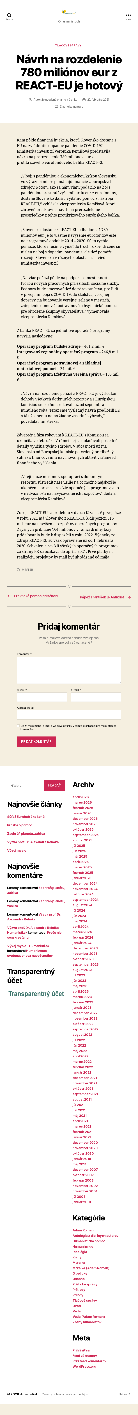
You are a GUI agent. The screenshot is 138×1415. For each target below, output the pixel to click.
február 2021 (83, 1142)
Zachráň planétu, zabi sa (26, 844)
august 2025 (82, 851)
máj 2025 (80, 867)
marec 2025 (82, 878)
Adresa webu (25, 718)
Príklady (79, 1300)
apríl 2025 (81, 872)
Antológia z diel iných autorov (96, 1246)
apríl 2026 (81, 808)
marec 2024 (82, 943)
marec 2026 (82, 813)
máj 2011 (79, 1175)
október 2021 (83, 1099)
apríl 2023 (81, 1002)
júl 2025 (79, 856)
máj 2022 (80, 1061)
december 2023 (85, 959)
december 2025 (85, 829)
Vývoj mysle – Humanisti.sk (28, 956)
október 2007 (83, 1186)
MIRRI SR (27, 575)
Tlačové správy (69, 51)
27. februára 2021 (98, 105)
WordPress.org (84, 1377)
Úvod (77, 1316)
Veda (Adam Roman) (89, 1327)
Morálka (79, 1273)
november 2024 (85, 899)
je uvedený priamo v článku (59, 105)
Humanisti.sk (30, 1405)
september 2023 (86, 975)
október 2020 (83, 1164)
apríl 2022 (80, 1067)
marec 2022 (82, 1072)
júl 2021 (79, 1115)
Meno (22, 700)
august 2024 (82, 916)
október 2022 (83, 1034)
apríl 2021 (80, 1132)
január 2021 (82, 1148)
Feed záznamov (85, 1366)
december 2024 (85, 894)
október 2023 (83, 970)
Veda (77, 1322)
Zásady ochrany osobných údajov (68, 1405)
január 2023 (82, 1018)
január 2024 (82, 953)
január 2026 (82, 824)
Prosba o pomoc (19, 836)
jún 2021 (79, 1121)
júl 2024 (79, 921)
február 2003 (83, 1191)
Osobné (78, 1289)
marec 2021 (82, 1137)
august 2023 (82, 980)
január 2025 (82, 889)
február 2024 (83, 948)
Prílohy (78, 1306)
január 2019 (82, 1169)
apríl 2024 (81, 937)
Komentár (24, 664)
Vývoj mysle (16, 861)
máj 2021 (80, 1126)
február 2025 (83, 883)
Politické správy (85, 1295)
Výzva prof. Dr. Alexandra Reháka (33, 853)
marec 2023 (82, 1007)
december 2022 (85, 1024)
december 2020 (85, 1153)
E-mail (76, 700)
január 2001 (82, 1213)
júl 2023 (79, 986)
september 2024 (86, 910)
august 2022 (82, 1045)
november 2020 (85, 1159)
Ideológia (80, 1262)
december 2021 (85, 1088)
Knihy (77, 1268)
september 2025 (86, 845)
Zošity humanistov (87, 1333)
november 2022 (85, 1029)
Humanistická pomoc (89, 1252)
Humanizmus (83, 1257)
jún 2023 (79, 991)
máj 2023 (80, 997)
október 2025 (83, 840)
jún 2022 (79, 1056)
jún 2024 (79, 926)
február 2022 (83, 1078)
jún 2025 (79, 862)
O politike (80, 1284)
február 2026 (83, 818)
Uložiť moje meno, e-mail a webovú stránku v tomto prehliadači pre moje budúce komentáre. (68, 738)
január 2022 (82, 1083)
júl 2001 (79, 1207)
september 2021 (85, 1105)
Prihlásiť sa (81, 1361)
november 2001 (85, 1202)
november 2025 (85, 835)
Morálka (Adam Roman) (91, 1279)
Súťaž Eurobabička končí (26, 827)
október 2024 (83, 905)
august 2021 (82, 1110)
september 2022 (85, 1040)
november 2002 (85, 1196)
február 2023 (83, 1013)
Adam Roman (83, 1241)
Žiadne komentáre (71, 112)
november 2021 (85, 1094)
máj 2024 (80, 932)
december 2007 (85, 1180)
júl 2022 (79, 1051)
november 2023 (85, 964)
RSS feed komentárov (89, 1372)
